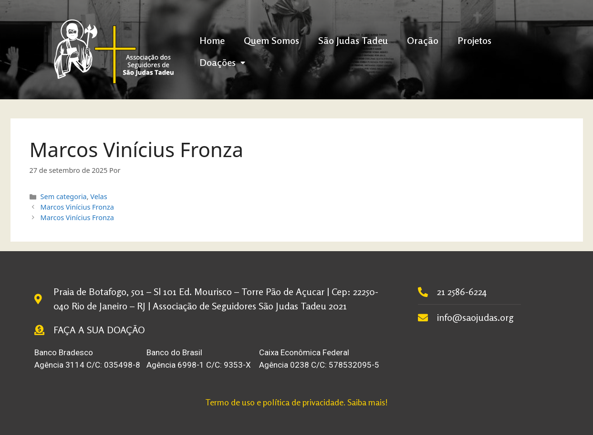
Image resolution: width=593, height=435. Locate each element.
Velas (98, 196)
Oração (422, 40)
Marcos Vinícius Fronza (77, 207)
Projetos (474, 40)
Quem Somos (271, 40)
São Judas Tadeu (353, 40)
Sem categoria (64, 196)
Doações (222, 62)
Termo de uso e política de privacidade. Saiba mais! (296, 402)
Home (212, 40)
